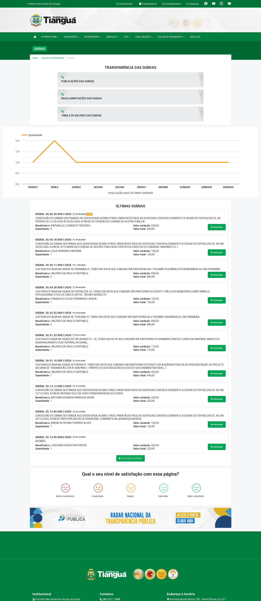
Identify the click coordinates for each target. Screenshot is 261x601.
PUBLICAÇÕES (143, 36)
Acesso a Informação (53, 58)
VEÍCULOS (195, 36)
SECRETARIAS (92, 36)
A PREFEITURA (50, 36)
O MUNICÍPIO (71, 36)
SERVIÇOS (112, 36)
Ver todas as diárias (130, 424)
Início (35, 58)
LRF (127, 36)
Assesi (118, 596)
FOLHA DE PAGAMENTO (171, 36)
